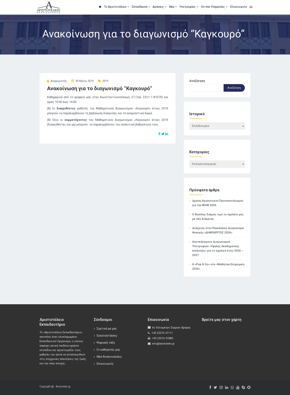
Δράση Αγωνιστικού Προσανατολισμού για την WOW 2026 (217, 203)
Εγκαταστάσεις (107, 335)
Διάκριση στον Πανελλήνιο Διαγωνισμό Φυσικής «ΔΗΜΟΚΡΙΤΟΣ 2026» (218, 230)
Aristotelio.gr (63, 386)
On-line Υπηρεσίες (214, 7)
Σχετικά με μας (107, 328)
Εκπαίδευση (141, 7)
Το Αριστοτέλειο (116, 7)
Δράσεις (159, 7)
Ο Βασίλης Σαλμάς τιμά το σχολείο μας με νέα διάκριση (218, 217)
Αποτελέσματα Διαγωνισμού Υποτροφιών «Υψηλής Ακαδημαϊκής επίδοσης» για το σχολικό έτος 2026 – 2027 (217, 248)
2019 (105, 81)
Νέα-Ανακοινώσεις (109, 356)
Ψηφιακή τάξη (106, 342)
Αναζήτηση (197, 81)
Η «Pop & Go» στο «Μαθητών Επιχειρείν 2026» (218, 266)
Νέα (173, 7)
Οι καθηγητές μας (108, 349)
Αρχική (100, 6)
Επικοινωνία (238, 7)
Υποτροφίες (188, 7)
